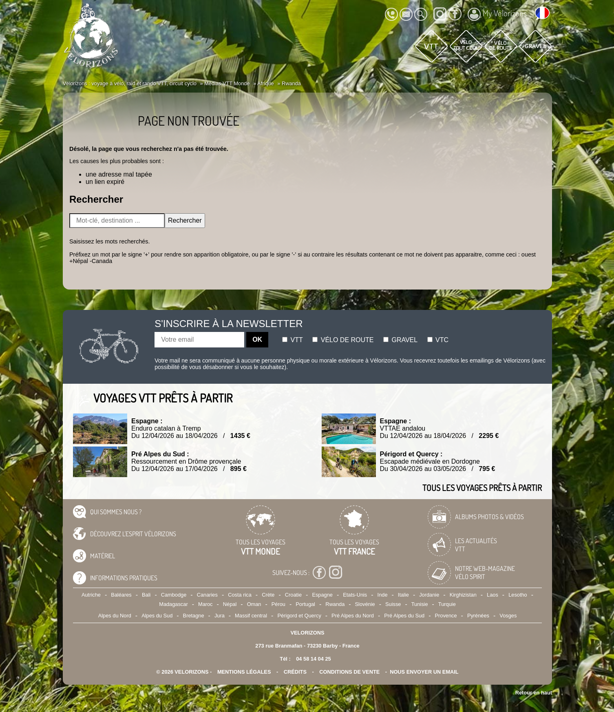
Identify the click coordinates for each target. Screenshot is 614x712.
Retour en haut (533, 693)
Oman (254, 604)
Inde (383, 595)
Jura (219, 615)
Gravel (400, 339)
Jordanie (429, 595)
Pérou (278, 604)
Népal (229, 604)
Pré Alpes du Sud (404, 615)
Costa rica (240, 595)
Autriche (91, 595)
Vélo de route (342, 339)
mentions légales (244, 672)
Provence (446, 615)
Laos (492, 595)
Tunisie (419, 604)
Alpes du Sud (156, 615)
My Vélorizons (497, 14)
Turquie (447, 604)
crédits (295, 672)
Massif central (251, 615)
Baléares (121, 595)
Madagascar (173, 604)
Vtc (437, 339)
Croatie (293, 595)
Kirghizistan (463, 595)
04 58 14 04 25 (313, 659)
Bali (146, 595)
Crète (268, 595)
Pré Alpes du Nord (352, 615)
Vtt (292, 339)
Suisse (393, 604)
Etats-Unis (355, 595)
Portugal (305, 604)
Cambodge (174, 595)
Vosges (508, 615)
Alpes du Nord (114, 615)
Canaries (207, 595)
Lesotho (517, 595)
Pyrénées (478, 615)
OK (257, 339)
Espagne (322, 595)
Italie (403, 595)
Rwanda (335, 604)
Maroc (205, 604)
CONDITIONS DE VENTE (349, 672)
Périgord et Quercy (299, 615)
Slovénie (365, 604)
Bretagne (193, 615)
